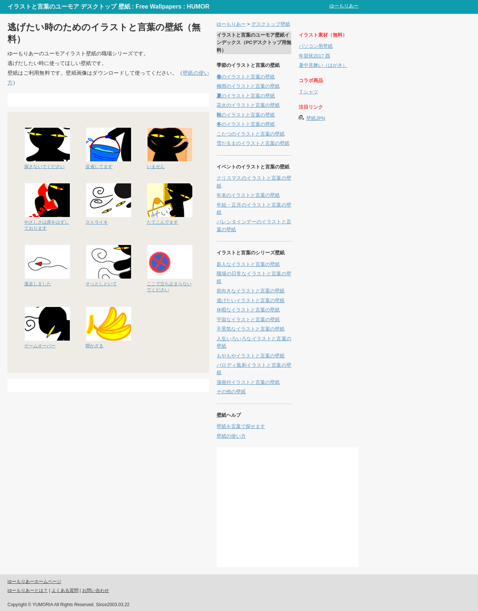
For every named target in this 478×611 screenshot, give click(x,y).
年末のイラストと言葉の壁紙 (248, 195)
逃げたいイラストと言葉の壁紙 (251, 300)
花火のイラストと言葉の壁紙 (248, 105)
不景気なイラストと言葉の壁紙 (251, 329)
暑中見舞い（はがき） (323, 65)
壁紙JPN (315, 118)
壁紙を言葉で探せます (241, 426)
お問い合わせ (95, 590)
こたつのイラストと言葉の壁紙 (251, 134)
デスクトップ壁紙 (270, 24)
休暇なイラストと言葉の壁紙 (248, 310)
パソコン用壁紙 (316, 46)
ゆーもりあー (343, 6)
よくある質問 (65, 590)
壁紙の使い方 (231, 436)
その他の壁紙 (231, 391)
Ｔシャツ (308, 91)
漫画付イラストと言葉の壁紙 (248, 382)
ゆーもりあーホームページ (34, 581)
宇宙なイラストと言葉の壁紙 (248, 319)
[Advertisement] (98, 100)
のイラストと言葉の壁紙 (246, 77)
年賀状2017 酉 (314, 56)
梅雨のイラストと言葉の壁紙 (248, 86)
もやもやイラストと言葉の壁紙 (251, 356)
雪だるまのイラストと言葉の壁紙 (253, 143)
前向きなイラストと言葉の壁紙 (251, 291)
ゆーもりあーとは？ (27, 590)
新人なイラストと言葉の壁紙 (248, 264)
